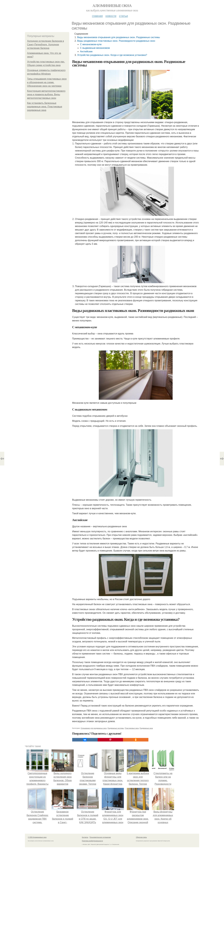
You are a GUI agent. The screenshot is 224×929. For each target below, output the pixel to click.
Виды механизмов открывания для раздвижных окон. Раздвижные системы (118, 37)
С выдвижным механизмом (95, 48)
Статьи (123, 15)
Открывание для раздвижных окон (94, 728)
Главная (97, 15)
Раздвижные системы (115, 728)
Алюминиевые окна (111, 6)
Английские (86, 51)
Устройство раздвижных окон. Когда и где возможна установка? (112, 55)
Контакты (85, 837)
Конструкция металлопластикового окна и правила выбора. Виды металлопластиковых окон (46, 94)
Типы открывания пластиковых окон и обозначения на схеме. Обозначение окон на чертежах (47, 82)
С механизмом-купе (91, 44)
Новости (110, 15)
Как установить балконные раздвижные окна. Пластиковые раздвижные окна (44, 106)
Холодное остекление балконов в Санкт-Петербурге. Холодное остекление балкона (45, 44)
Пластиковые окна (132, 728)
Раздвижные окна (146, 728)
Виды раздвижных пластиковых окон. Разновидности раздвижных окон (116, 41)
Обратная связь (141, 837)
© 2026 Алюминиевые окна (37, 837)
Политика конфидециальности (92, 841)
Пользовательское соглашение (100, 837)
